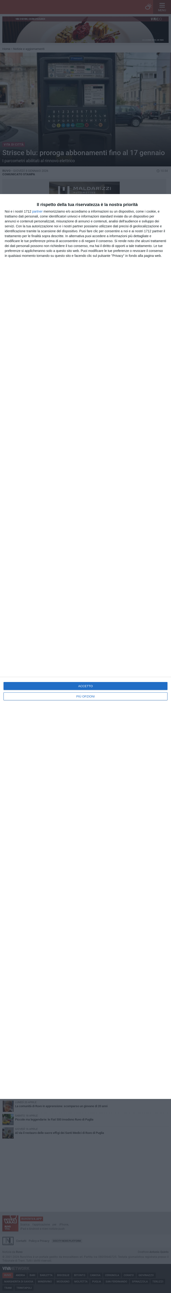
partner (37, 211)
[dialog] (85, 646)
